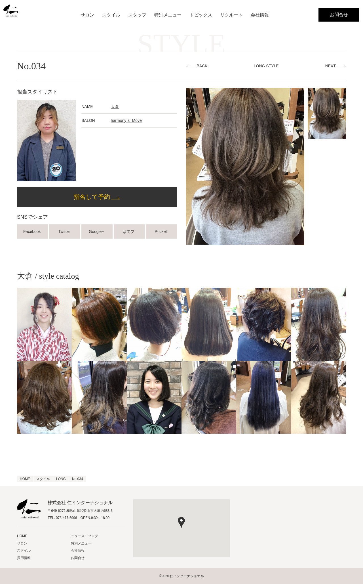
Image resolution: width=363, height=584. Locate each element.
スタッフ (137, 14)
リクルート (231, 14)
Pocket (161, 231)
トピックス (200, 14)
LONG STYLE (266, 66)
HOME (22, 536)
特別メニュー (168, 14)
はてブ (129, 231)
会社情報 (260, 14)
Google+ (97, 231)
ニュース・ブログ (84, 536)
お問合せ (339, 14)
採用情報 (24, 558)
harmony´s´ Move (126, 120)
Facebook (32, 231)
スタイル (111, 14)
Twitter (64, 231)
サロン (87, 14)
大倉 (115, 106)
